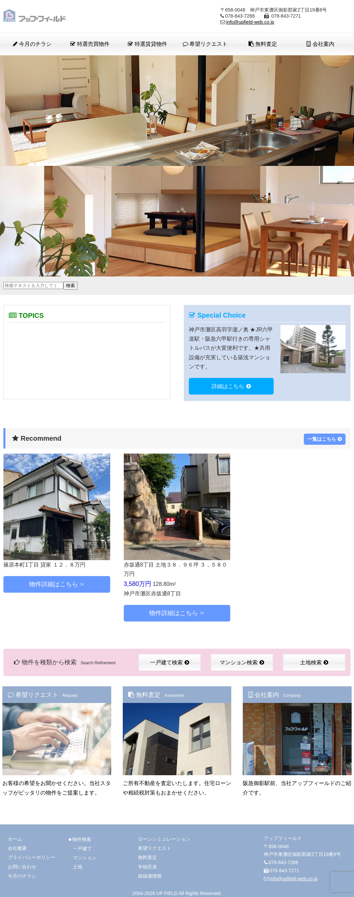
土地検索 (314, 661)
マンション (85, 855)
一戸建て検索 (169, 661)
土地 (77, 865)
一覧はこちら (325, 437)
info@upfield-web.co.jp (250, 22)
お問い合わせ (22, 865)
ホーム (15, 836)
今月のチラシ (32, 44)
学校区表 (147, 865)
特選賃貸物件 (147, 44)
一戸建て (82, 846)
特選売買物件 (89, 44)
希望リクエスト (205, 44)
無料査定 (263, 44)
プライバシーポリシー (31, 855)
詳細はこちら (231, 386)
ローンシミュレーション (164, 836)
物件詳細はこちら (53, 583)
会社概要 (17, 846)
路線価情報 (150, 874)
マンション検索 (242, 661)
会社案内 (320, 44)
